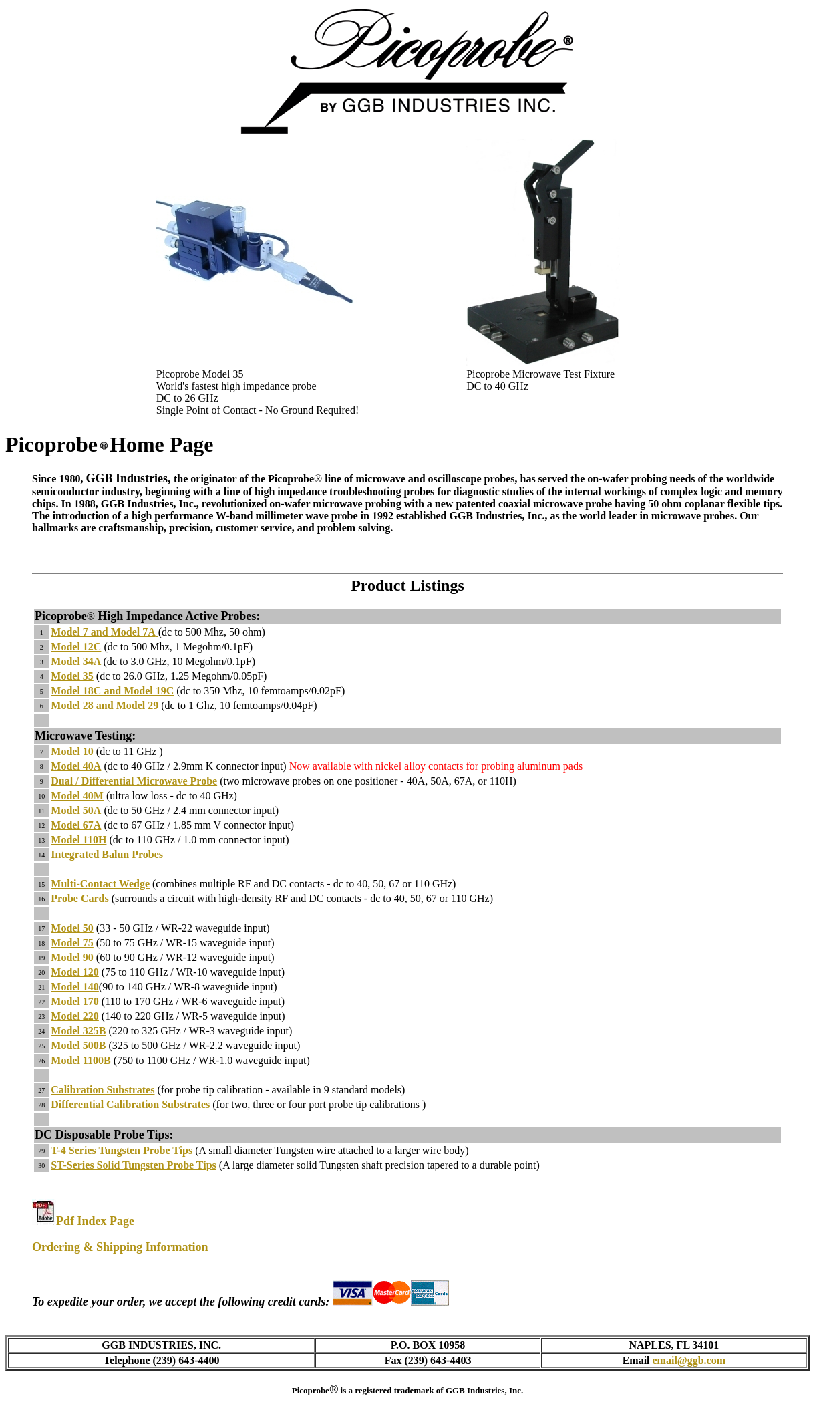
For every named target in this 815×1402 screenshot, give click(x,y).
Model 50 (72, 928)
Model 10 (72, 751)
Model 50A (76, 810)
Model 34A (75, 661)
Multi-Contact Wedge (100, 883)
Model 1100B (80, 1060)
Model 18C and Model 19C (112, 690)
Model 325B (78, 1030)
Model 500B (78, 1045)
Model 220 (75, 1016)
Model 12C (76, 646)
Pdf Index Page (95, 1221)
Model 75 (72, 942)
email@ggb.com (689, 1360)
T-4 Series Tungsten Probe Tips (121, 1150)
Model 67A (76, 825)
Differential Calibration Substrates (131, 1104)
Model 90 (72, 957)
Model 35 (72, 676)
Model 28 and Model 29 (104, 705)
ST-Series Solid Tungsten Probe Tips (133, 1165)
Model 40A (76, 766)
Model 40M (77, 795)
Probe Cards (79, 898)
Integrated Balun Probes (107, 854)
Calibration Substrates (102, 1089)
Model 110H (78, 839)
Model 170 (75, 1001)
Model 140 (75, 986)
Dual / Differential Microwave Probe (134, 781)
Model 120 (75, 972)
